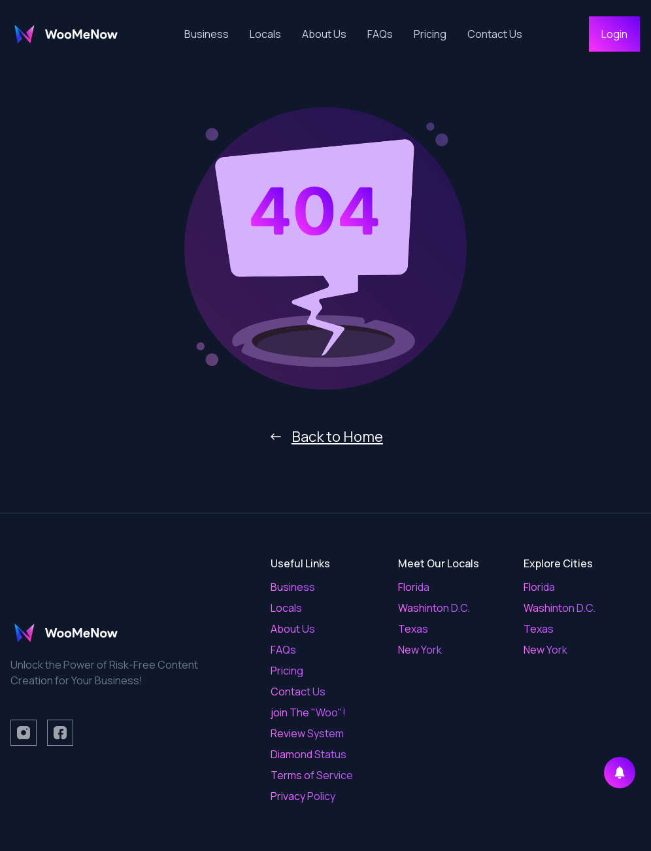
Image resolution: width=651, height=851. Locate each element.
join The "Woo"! (308, 712)
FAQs (380, 34)
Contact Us (494, 34)
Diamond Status (308, 754)
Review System (307, 733)
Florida (413, 587)
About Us (324, 34)
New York (420, 649)
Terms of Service (312, 775)
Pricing (430, 34)
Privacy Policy (303, 796)
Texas (413, 629)
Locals (265, 34)
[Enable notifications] (619, 772)
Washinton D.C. (434, 608)
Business (206, 34)
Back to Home (325, 436)
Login (614, 34)
